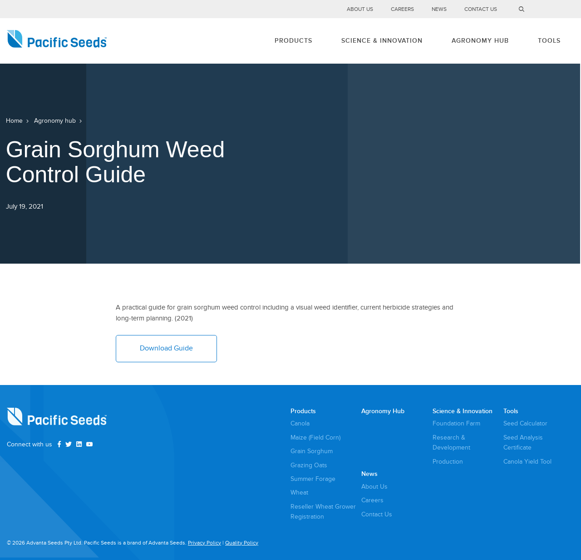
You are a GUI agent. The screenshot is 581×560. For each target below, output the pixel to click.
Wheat (299, 492)
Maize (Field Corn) (315, 437)
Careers (402, 9)
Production (448, 461)
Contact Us (480, 9)
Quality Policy (241, 543)
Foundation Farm (456, 423)
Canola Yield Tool (527, 461)
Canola (300, 423)
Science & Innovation (382, 41)
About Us (360, 9)
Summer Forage (312, 479)
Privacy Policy (204, 543)
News (439, 9)
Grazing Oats (308, 465)
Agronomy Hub (480, 41)
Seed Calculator (525, 423)
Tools (549, 41)
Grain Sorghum (311, 451)
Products (293, 41)
